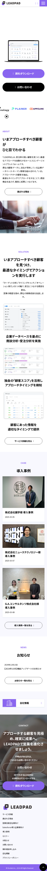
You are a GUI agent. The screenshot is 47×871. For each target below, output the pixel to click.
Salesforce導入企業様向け (13, 827)
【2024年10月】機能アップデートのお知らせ (22, 668)
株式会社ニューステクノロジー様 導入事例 (23, 554)
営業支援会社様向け (10, 823)
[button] (43, 3)
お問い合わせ (35, 3)
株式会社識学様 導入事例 (19, 512)
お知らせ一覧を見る (23, 680)
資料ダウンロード (38, 3)
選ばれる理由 (23, 191)
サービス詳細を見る (23, 441)
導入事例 (6, 831)
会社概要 (6, 853)
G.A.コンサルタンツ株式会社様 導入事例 (22, 605)
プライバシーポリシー (11, 857)
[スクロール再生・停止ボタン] (7, 116)
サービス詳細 (8, 814)
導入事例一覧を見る (23, 625)
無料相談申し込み (9, 849)
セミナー (6, 836)
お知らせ (6, 840)
